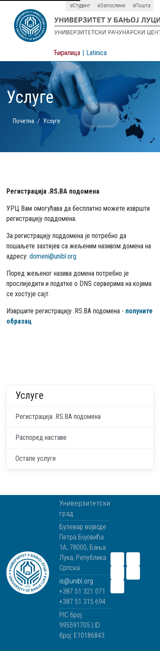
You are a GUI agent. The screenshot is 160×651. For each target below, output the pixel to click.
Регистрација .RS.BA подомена (58, 416)
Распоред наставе (41, 437)
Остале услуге (35, 458)
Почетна (23, 121)
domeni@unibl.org (52, 256)
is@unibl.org (76, 581)
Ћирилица (67, 53)
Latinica (96, 53)
